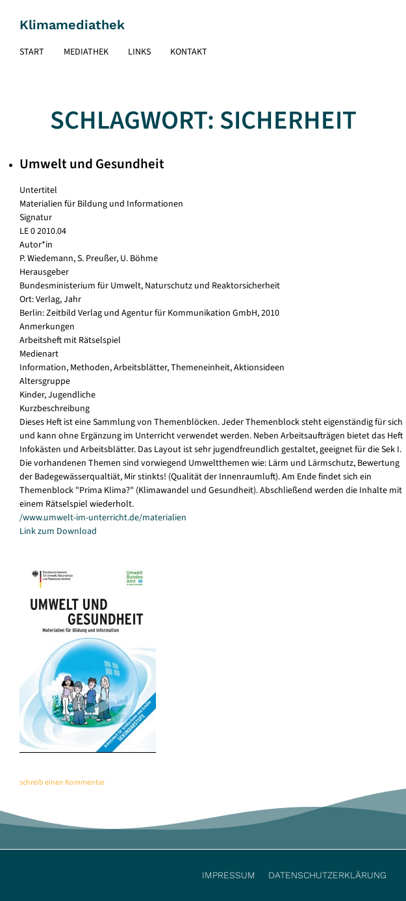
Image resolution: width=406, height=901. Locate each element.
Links (139, 51)
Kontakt (188, 51)
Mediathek (86, 51)
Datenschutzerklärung (327, 875)
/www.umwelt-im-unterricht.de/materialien (102, 517)
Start (31, 51)
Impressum (228, 875)
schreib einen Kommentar (62, 782)
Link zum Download (58, 531)
